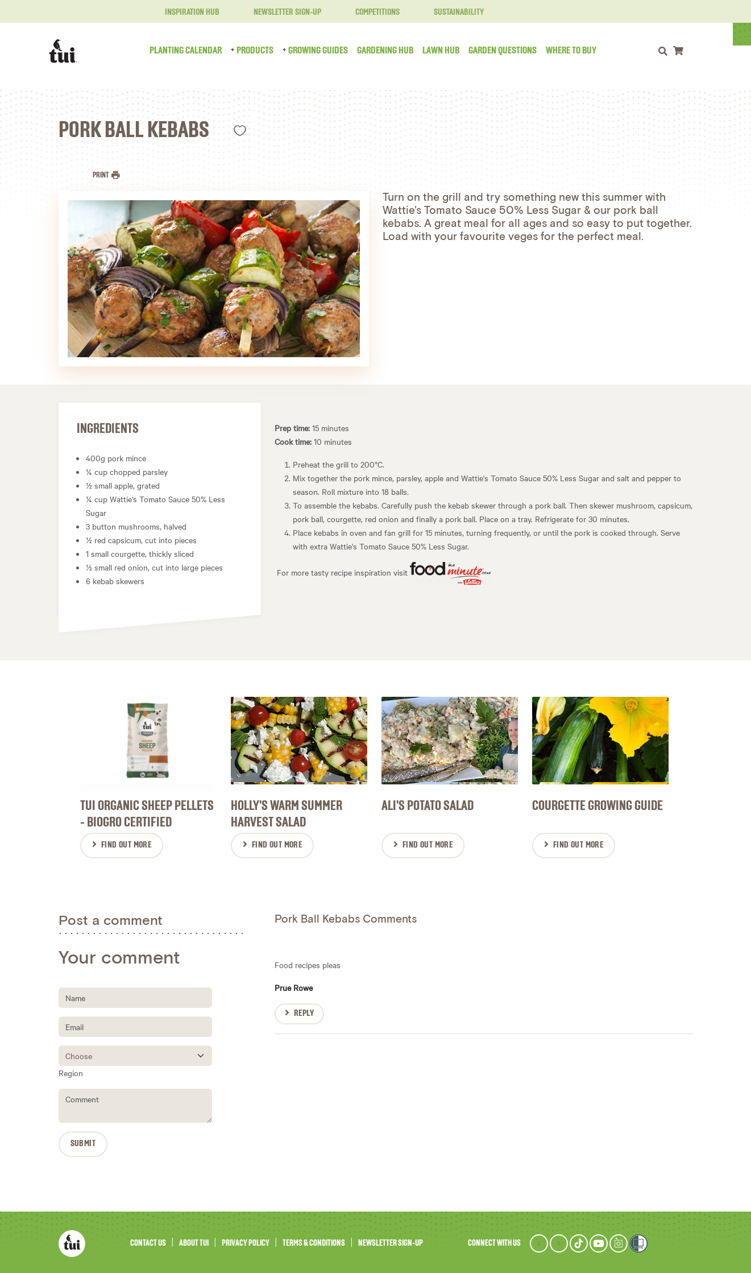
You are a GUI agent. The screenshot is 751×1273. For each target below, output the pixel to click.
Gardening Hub (395, 51)
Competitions (371, 12)
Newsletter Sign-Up (280, 12)
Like (240, 130)
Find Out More (126, 843)
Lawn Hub (450, 51)
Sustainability (452, 12)
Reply (304, 1011)
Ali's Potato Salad (427, 804)
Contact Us (148, 1241)
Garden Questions (512, 51)
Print (101, 175)
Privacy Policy (245, 1241)
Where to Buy (580, 51)
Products (264, 51)
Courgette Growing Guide (597, 804)
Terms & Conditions (314, 1241)
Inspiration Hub (185, 12)
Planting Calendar (195, 51)
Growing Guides (328, 51)
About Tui (194, 1241)
